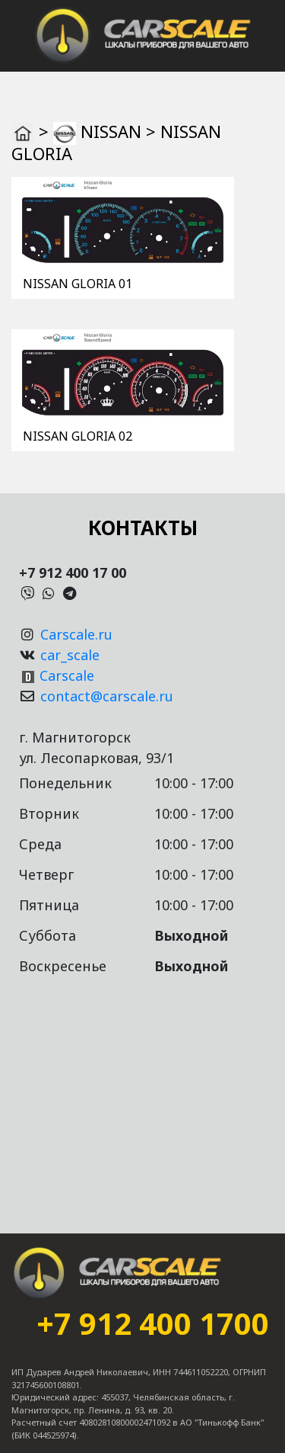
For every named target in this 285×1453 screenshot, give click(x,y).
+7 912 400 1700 (152, 1323)
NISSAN (111, 131)
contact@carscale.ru (106, 696)
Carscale (67, 675)
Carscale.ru (76, 634)
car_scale (70, 655)
